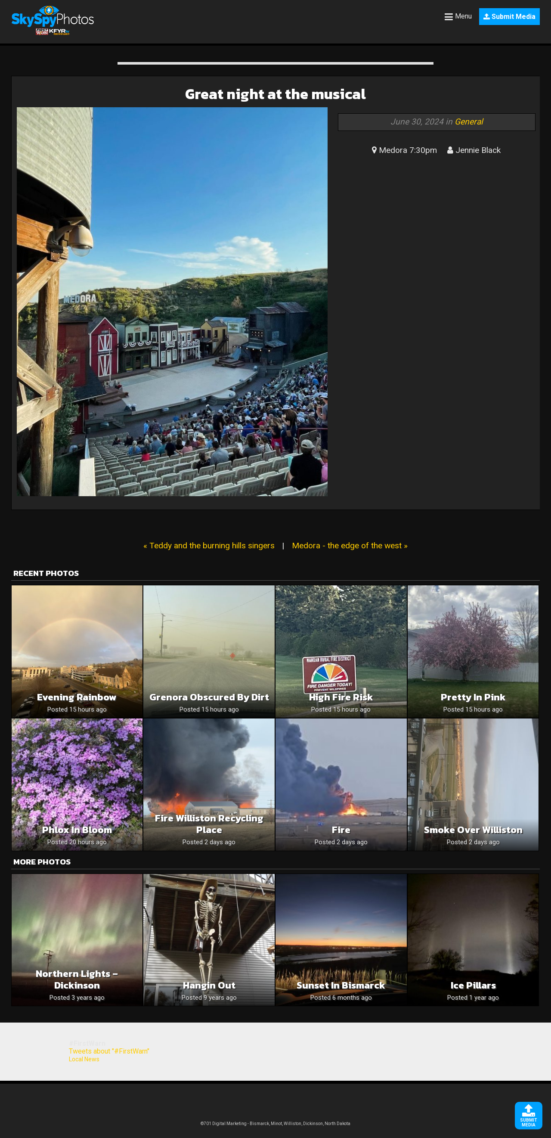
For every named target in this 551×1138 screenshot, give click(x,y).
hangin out (209, 985)
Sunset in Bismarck (341, 985)
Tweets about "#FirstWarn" (109, 1051)
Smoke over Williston (473, 830)
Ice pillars (473, 985)
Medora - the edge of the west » (350, 545)
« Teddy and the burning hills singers (209, 545)
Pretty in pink (473, 697)
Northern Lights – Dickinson (77, 979)
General (469, 122)
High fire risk (341, 697)
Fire (341, 830)
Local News (84, 1059)
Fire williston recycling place (209, 824)
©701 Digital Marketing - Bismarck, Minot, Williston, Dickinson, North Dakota (275, 1123)
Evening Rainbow (77, 697)
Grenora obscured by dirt (209, 697)
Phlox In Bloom (77, 830)
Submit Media (509, 16)
